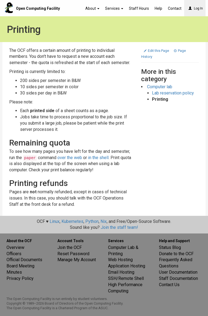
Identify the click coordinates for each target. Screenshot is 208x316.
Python (92, 221)
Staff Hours (139, 8)
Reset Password (73, 253)
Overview (15, 247)
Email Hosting (121, 272)
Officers (13, 253)
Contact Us (169, 284)
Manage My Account (76, 259)
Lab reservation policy (173, 93)
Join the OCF (69, 247)
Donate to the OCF (176, 253)
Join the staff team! (119, 227)
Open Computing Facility (38, 8)
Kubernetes (72, 221)
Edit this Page (157, 51)
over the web (69, 157)
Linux (55, 221)
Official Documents (24, 259)
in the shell (98, 157)
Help (158, 8)
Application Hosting (126, 265)
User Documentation (178, 272)
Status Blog (170, 247)
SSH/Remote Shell (126, 278)
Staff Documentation (178, 278)
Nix (103, 221)
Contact (174, 8)
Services (114, 8)
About (92, 8)
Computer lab (159, 86)
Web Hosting (120, 259)
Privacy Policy (20, 278)
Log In (195, 8)
